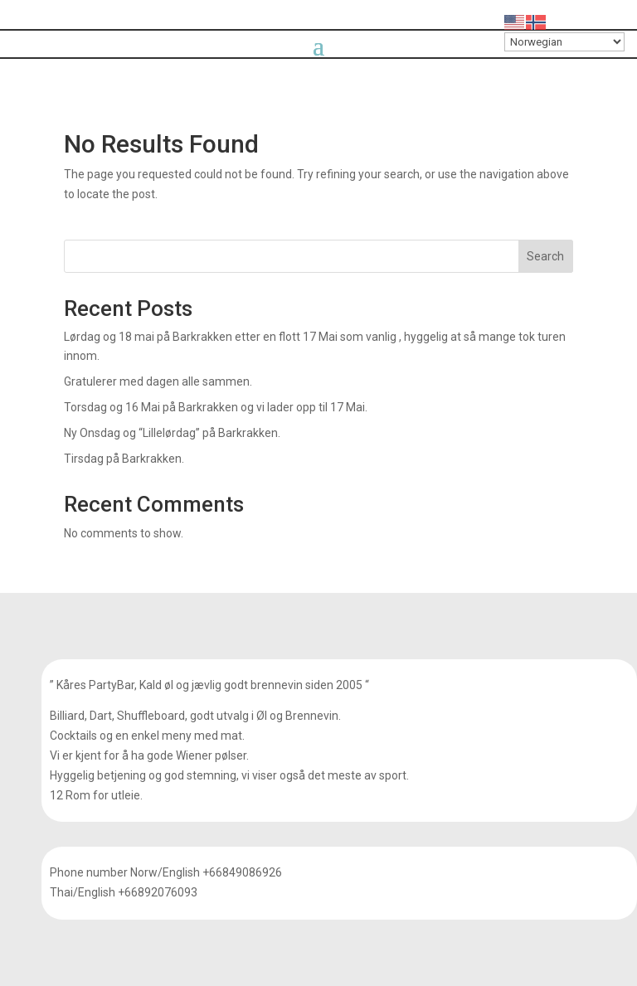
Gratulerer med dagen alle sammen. (158, 381)
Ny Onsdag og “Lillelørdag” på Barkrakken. (172, 433)
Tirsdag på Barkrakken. (124, 458)
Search (545, 256)
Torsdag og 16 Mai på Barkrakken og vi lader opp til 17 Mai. (215, 407)
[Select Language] (564, 41)
